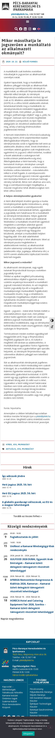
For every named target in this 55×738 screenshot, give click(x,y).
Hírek (9, 444)
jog (19, 449)
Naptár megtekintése (12, 618)
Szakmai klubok (9, 701)
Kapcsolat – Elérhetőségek (9, 688)
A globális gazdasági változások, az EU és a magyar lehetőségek (27, 503)
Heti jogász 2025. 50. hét (17, 484)
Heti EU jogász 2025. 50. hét (18, 493)
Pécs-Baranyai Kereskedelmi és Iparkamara (27, 6)
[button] (27, 21)
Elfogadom (28, 734)
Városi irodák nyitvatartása (25, 675)
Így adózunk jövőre (13, 476)
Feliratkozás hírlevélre (12, 692)
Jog (15, 444)
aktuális (11, 449)
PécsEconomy (36, 689)
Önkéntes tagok (9, 698)
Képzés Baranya (37, 694)
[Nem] (50, 727)
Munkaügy (24, 444)
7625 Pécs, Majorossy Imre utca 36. (29, 654)
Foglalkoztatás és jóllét (24, 537)
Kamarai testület (10, 695)
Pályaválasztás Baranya (41, 692)
